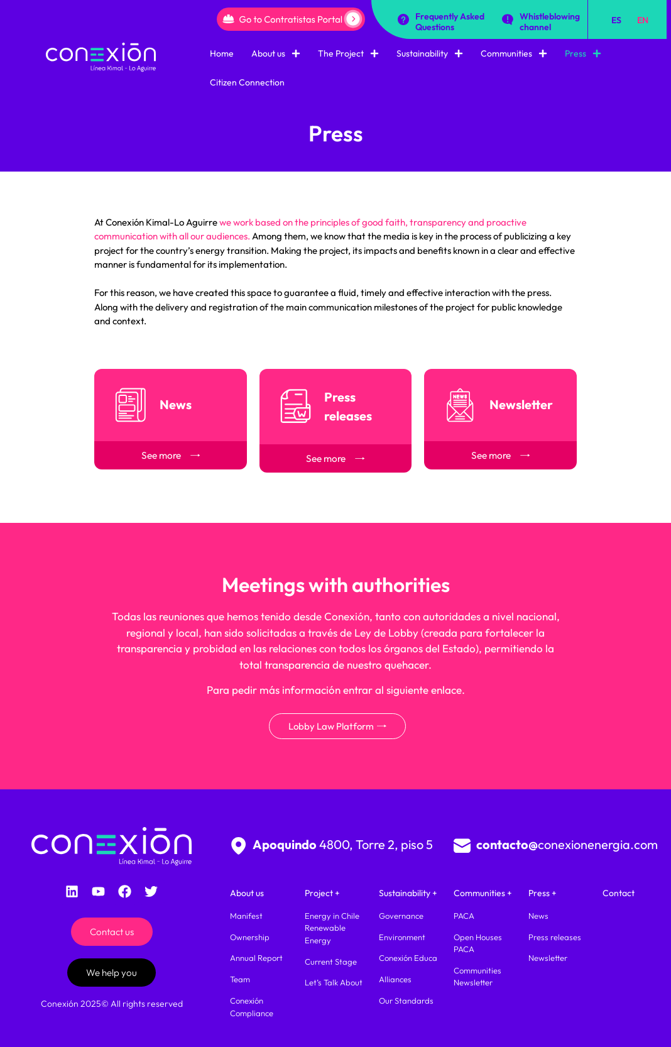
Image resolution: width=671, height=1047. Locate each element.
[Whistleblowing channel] (507, 19)
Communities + (483, 893)
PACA (464, 916)
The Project (348, 53)
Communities (514, 53)
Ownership (250, 937)
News (538, 916)
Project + (322, 893)
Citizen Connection (247, 82)
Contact (619, 893)
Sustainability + (408, 893)
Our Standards (406, 1000)
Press (583, 53)
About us (275, 53)
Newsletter (547, 958)
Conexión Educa (408, 958)
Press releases (554, 937)
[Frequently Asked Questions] (403, 19)
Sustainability (429, 53)
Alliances (395, 979)
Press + (542, 893)
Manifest (246, 916)
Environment (402, 937)
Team (240, 979)
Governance (401, 916)
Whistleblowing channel (550, 22)
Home (222, 53)
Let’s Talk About (334, 982)
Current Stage (331, 962)
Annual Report (256, 958)
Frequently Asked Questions (449, 22)
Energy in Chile (332, 916)
